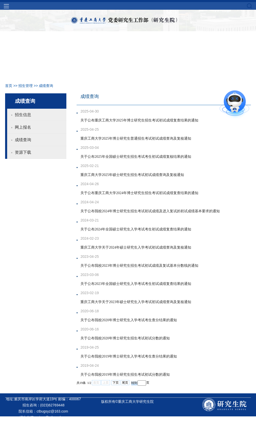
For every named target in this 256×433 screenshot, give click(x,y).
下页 (116, 382)
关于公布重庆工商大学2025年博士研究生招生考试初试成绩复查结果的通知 (139, 120)
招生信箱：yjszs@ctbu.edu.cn (43, 417)
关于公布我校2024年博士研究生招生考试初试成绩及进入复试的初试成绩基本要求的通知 (150, 211)
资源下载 (23, 152)
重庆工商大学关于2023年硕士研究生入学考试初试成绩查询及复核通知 (135, 302)
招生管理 (25, 86)
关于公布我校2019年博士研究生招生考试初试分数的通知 (125, 374)
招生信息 (23, 115)
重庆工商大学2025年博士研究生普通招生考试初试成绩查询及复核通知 (135, 138)
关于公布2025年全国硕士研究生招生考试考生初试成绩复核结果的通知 (135, 157)
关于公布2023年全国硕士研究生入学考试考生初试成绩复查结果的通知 (135, 284)
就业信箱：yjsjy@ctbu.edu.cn (43, 423)
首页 (8, 86)
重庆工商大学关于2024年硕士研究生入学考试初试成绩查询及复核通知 (135, 247)
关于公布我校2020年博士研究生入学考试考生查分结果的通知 (128, 320)
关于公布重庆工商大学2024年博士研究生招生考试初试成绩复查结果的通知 (139, 193)
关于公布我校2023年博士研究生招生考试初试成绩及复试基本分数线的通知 (139, 266)
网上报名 (23, 127)
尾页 (125, 382)
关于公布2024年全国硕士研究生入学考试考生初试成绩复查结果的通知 (135, 229)
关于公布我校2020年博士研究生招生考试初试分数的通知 (125, 338)
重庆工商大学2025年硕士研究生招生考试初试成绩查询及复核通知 (132, 175)
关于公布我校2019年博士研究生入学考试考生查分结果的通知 (128, 356)
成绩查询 (46, 86)
